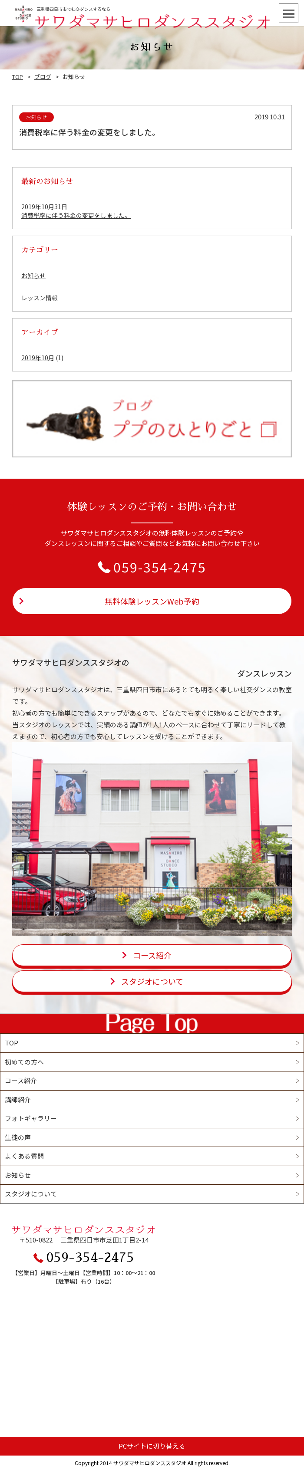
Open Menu (288, 13)
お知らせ (33, 275)
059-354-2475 (159, 566)
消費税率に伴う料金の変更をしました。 (89, 132)
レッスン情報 (39, 297)
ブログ (42, 76)
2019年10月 (37, 357)
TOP (17, 76)
